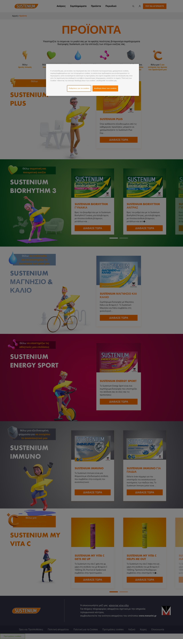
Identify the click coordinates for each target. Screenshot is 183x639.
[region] (92, 80)
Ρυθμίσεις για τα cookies (79, 88)
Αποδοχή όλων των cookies (105, 88)
